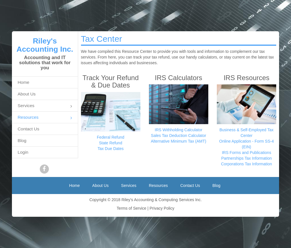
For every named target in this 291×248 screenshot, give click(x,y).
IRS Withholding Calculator (178, 130)
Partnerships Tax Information (246, 158)
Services (45, 106)
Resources (45, 118)
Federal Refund (110, 137)
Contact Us (28, 128)
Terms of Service (131, 208)
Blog (22, 140)
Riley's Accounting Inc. (44, 45)
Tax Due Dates (110, 148)
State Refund (110, 143)
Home (23, 82)
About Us (27, 93)
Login (23, 152)
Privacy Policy (161, 208)
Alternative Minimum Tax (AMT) (178, 141)
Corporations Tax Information (246, 164)
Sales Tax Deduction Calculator (178, 135)
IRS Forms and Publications (246, 152)
